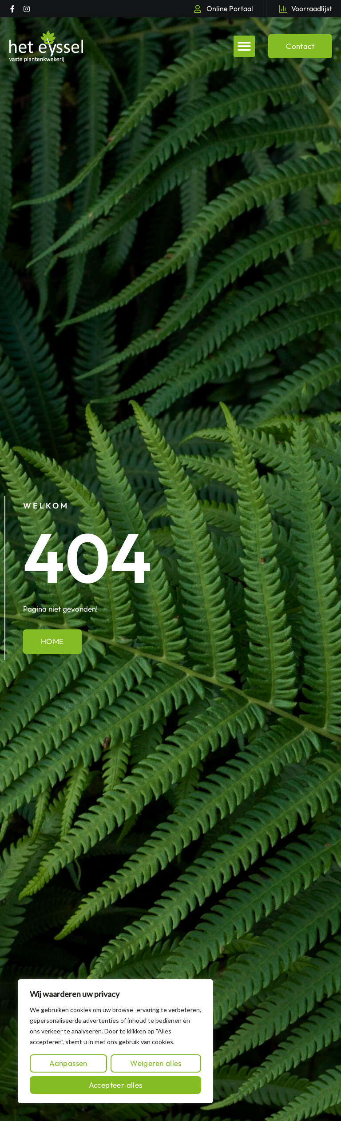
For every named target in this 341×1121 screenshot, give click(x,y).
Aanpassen (68, 1063)
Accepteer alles (116, 1084)
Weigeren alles (156, 1063)
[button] (244, 46)
